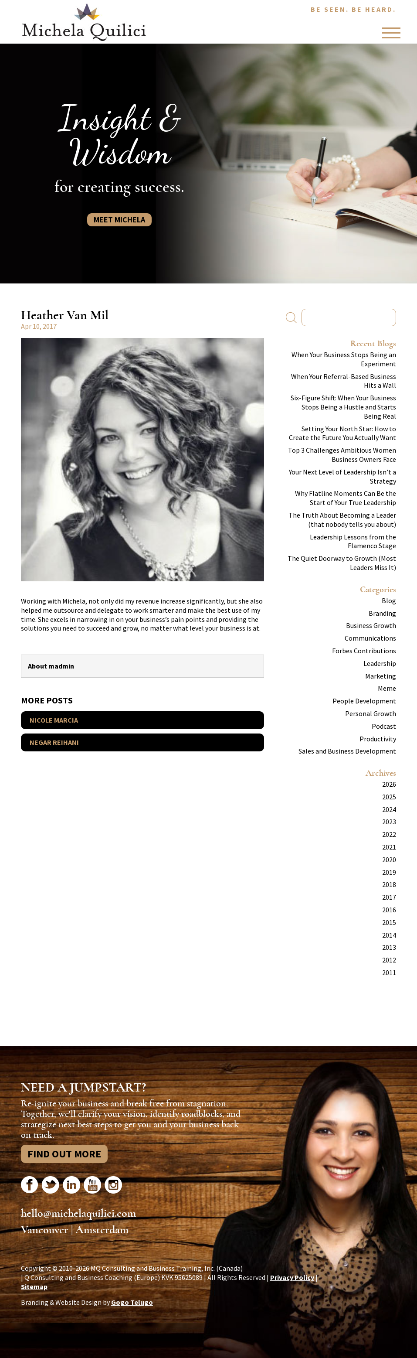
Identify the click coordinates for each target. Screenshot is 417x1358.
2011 (389, 972)
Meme (387, 688)
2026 (389, 784)
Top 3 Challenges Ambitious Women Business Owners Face (342, 455)
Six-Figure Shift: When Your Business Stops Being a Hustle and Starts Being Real (343, 406)
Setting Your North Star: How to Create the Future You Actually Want (342, 433)
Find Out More (64, 1153)
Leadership (379, 663)
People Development (364, 700)
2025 (389, 796)
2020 (389, 859)
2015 (389, 922)
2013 (389, 947)
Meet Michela (119, 220)
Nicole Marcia (54, 720)
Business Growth (371, 625)
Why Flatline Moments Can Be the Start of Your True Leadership (345, 498)
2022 (389, 834)
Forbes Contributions (364, 650)
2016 (389, 909)
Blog (389, 600)
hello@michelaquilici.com (78, 1213)
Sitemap (34, 1286)
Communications (370, 638)
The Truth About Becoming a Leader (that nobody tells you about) (342, 520)
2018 (389, 884)
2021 (389, 847)
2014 (389, 935)
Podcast (384, 726)
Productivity (377, 738)
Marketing (380, 676)
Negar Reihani (54, 742)
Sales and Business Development (347, 751)
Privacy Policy (292, 1277)
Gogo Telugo (132, 1302)
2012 (389, 959)
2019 (389, 872)
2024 (389, 809)
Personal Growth (370, 713)
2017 (389, 897)
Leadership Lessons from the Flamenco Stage (353, 541)
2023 (389, 821)
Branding (382, 613)
